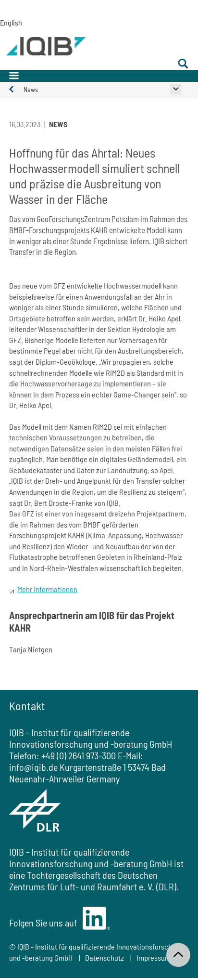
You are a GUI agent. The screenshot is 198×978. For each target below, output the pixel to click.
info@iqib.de (33, 767)
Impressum (153, 957)
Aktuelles (16, 89)
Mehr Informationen (47, 589)
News (31, 89)
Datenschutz (104, 957)
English (4, 22)
